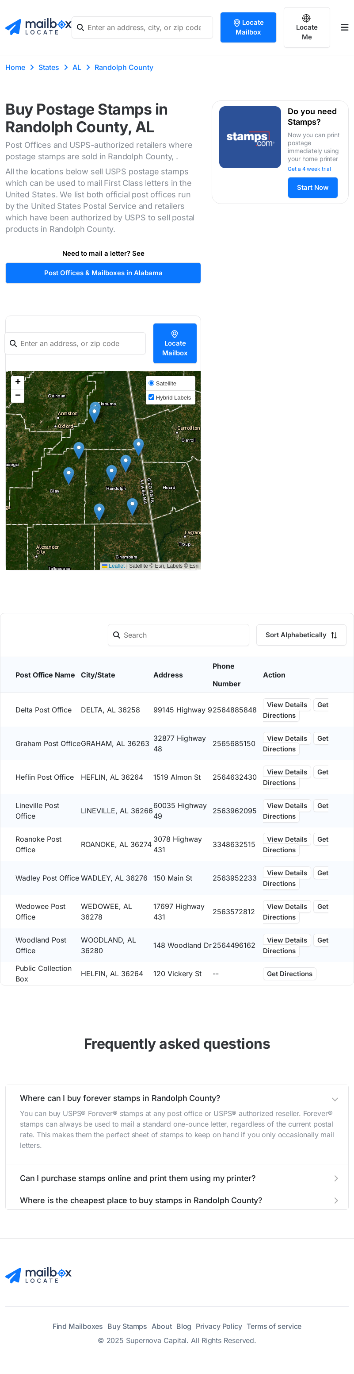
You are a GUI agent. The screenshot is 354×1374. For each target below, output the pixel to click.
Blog (184, 1326)
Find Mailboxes (78, 1326)
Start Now (313, 187)
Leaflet (113, 566)
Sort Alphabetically (301, 635)
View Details (287, 704)
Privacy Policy (219, 1326)
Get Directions (295, 710)
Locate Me (307, 27)
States (48, 67)
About (162, 1326)
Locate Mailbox (248, 27)
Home (15, 67)
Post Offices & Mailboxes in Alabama (103, 273)
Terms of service (274, 1326)
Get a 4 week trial (309, 168)
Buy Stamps (127, 1326)
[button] (78, 451)
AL (76, 67)
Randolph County (124, 67)
